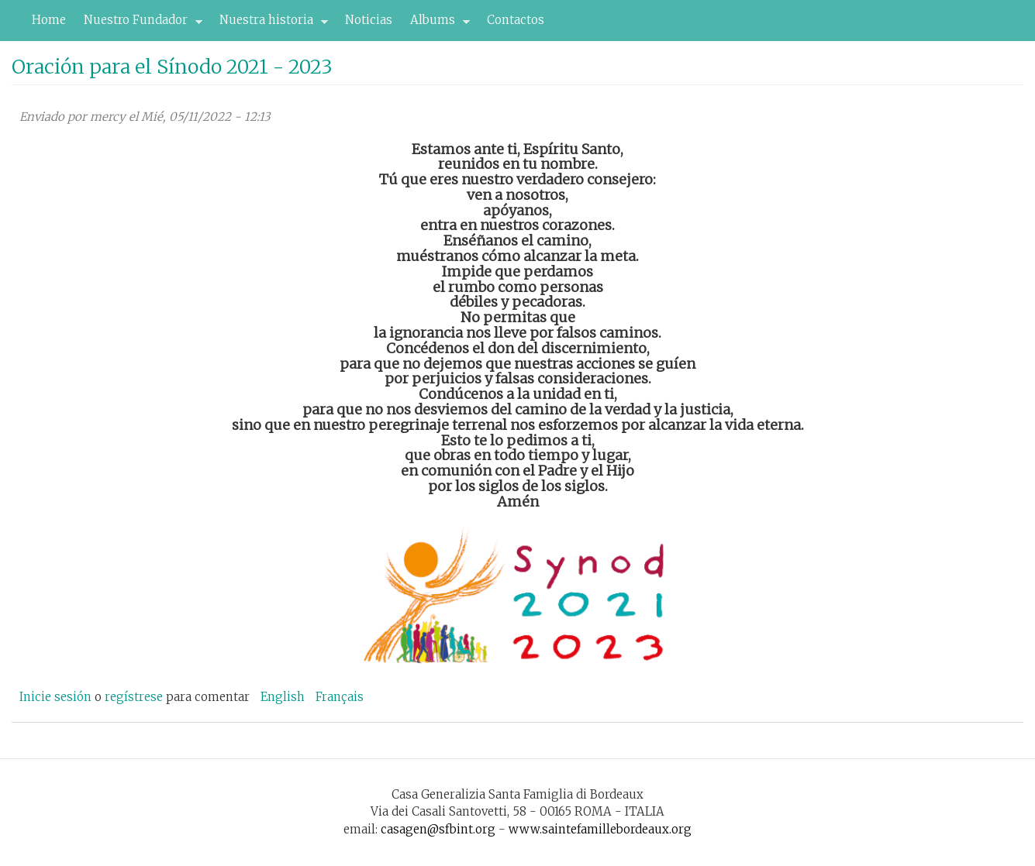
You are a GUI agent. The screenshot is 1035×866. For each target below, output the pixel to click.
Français (340, 696)
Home (49, 19)
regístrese (134, 696)
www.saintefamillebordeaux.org (600, 829)
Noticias (368, 19)
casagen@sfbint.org (438, 829)
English (282, 696)
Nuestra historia (269, 24)
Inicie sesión (55, 696)
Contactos (515, 19)
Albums (436, 24)
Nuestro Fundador (138, 24)
